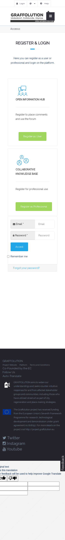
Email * (18, 224)
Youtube (12, 449)
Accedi (19, 246)
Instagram (14, 443)
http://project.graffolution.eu (39, 429)
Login (20, 3)
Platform (23, 365)
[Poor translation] (12, 478)
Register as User (32, 136)
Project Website (10, 365)
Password (21, 235)
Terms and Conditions (40, 365)
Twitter (11, 438)
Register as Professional (33, 206)
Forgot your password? (26, 268)
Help (44, 3)
